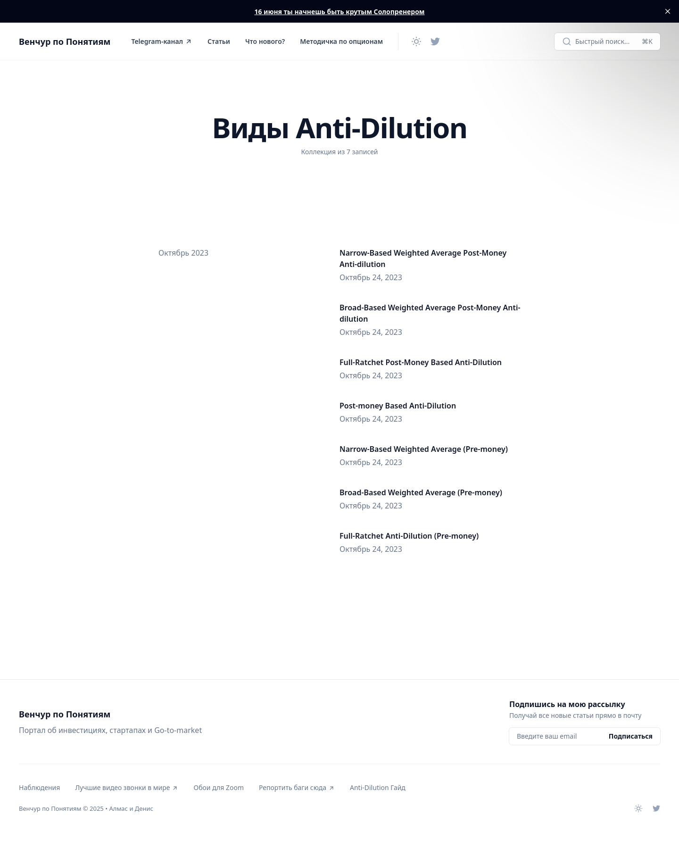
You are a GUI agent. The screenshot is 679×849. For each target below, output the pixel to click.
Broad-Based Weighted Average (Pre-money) (421, 492)
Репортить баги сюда (297, 787)
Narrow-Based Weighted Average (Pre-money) (424, 449)
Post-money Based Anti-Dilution (398, 405)
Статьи (218, 41)
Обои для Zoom (218, 787)
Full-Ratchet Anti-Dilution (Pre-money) (409, 536)
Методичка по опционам (341, 41)
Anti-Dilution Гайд (378, 787)
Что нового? (265, 41)
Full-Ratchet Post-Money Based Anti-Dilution (421, 362)
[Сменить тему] (416, 41)
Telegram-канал (161, 41)
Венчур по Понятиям (64, 41)
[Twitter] (435, 41)
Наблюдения (39, 787)
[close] (667, 11)
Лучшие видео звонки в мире (126, 787)
